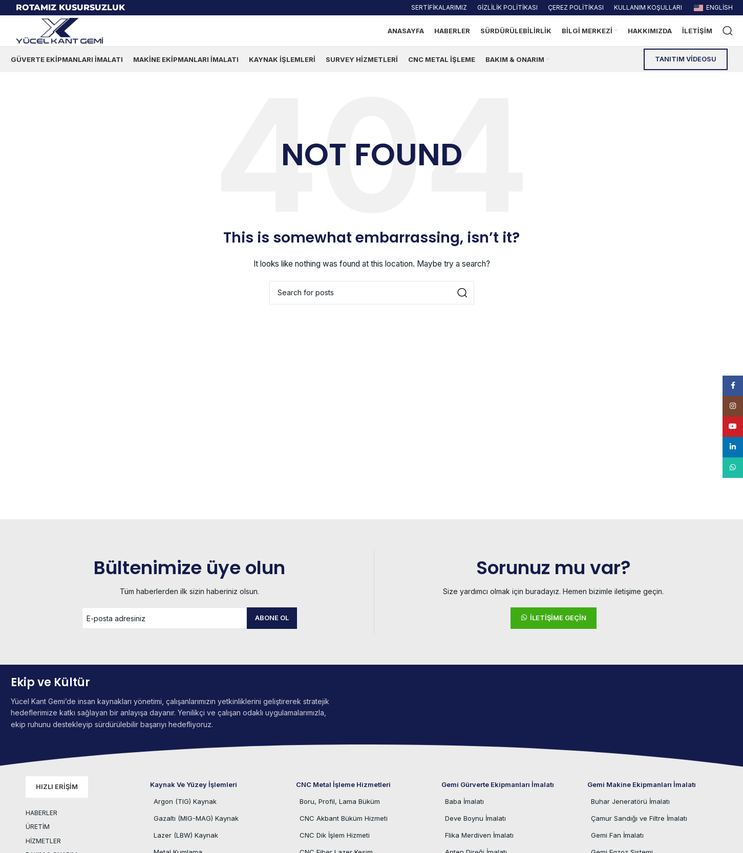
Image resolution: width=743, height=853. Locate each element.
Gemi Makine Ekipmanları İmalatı (641, 784)
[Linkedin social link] (733, 447)
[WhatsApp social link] (733, 467)
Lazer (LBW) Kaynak (186, 835)
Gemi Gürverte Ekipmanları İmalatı (497, 784)
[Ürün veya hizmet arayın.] (727, 30)
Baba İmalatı (464, 801)
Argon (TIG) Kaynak (185, 801)
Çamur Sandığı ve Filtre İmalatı (639, 818)
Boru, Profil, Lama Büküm (340, 801)
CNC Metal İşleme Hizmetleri (343, 784)
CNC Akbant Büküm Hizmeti (344, 818)
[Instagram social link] (733, 406)
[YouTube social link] (733, 427)
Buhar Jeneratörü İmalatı (630, 801)
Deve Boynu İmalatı (475, 818)
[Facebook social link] (733, 386)
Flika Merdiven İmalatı (479, 835)
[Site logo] (59, 30)
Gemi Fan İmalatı (617, 835)
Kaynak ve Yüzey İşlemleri (193, 784)
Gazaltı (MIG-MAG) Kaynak (196, 818)
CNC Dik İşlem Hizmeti (335, 835)
